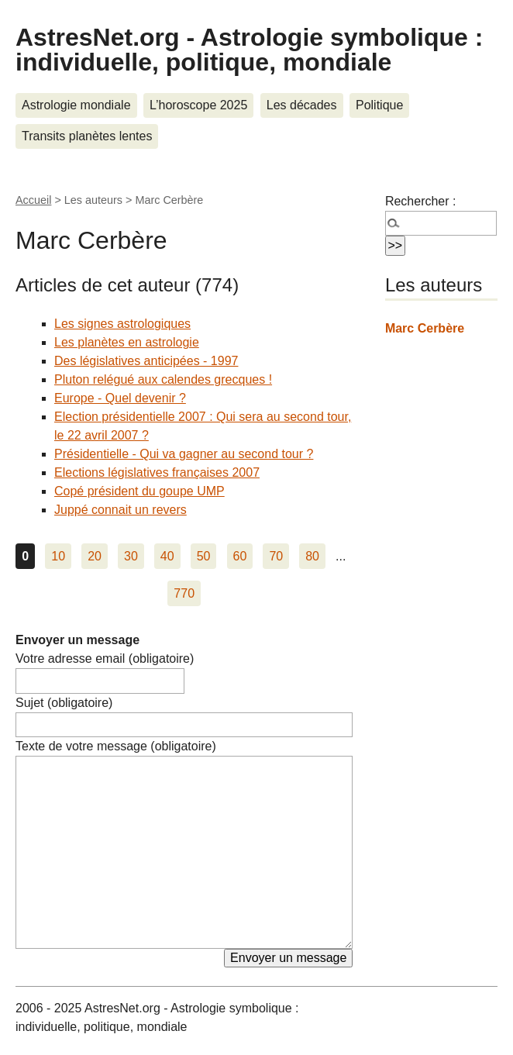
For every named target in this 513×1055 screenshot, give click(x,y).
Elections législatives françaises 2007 (157, 472)
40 (167, 556)
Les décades (302, 105)
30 (131, 556)
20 (95, 556)
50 (204, 556)
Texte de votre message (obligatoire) (115, 746)
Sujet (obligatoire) (63, 702)
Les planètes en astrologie (126, 342)
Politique (379, 105)
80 (312, 556)
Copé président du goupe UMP (139, 491)
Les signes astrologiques (122, 323)
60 (240, 556)
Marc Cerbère (424, 328)
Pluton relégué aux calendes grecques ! (163, 379)
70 (276, 556)
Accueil (33, 200)
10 (58, 556)
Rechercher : (420, 201)
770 (184, 593)
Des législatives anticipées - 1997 (146, 360)
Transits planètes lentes (87, 136)
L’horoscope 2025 (198, 105)
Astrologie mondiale (76, 105)
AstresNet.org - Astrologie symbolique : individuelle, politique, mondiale (249, 49)
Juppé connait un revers (120, 509)
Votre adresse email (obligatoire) (104, 658)
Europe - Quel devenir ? (120, 398)
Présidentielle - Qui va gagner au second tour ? (183, 453)
